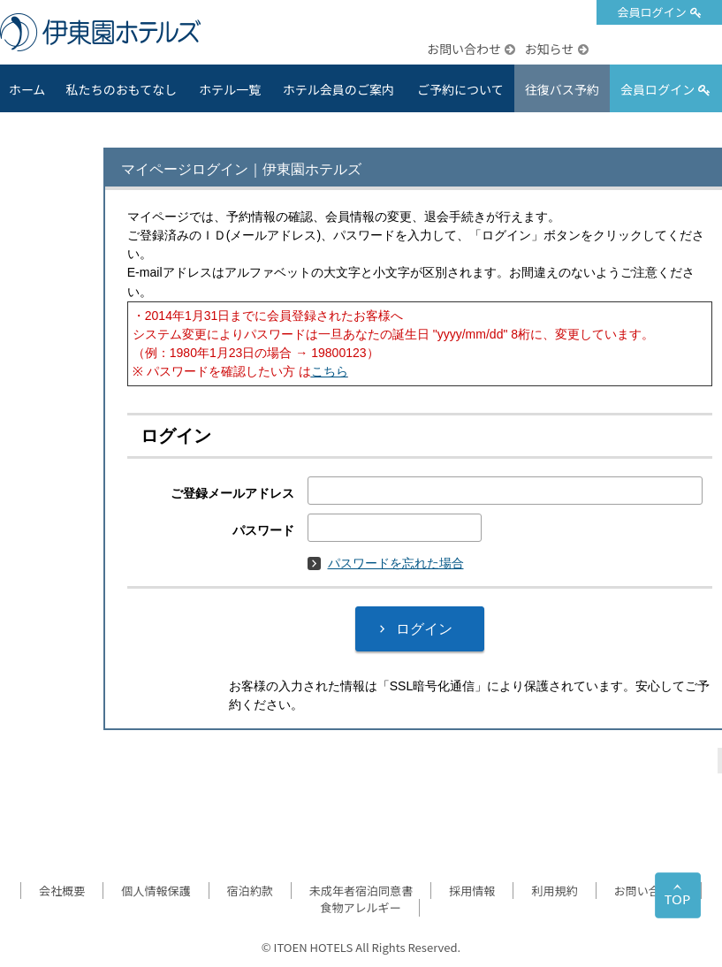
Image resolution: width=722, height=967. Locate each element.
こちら (329, 371)
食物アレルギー (360, 907)
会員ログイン (651, 12)
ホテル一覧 (230, 89)
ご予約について (460, 89)
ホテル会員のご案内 (338, 89)
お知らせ (549, 48)
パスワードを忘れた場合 (386, 563)
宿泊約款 (250, 890)
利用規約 (554, 890)
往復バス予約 (562, 89)
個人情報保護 (155, 890)
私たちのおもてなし (122, 89)
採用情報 (472, 890)
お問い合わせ (464, 48)
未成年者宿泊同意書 (361, 890)
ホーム (27, 89)
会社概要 (62, 890)
